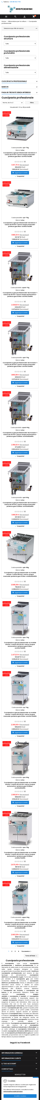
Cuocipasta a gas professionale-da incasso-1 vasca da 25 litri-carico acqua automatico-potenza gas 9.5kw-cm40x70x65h (20, 294)
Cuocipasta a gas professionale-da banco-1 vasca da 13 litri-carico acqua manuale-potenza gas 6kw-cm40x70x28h (20, 154)
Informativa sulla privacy (13, 1091)
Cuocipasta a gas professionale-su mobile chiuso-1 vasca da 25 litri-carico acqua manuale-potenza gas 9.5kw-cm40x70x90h (20, 714)
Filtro (32, 103)
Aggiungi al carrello (20, 173)
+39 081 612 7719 (14, 2)
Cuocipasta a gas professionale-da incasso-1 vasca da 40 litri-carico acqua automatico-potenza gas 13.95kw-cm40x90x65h (20, 434)
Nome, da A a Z (13, 102)
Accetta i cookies (20, 1096)
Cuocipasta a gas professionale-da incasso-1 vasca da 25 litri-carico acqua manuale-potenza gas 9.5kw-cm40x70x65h (20, 364)
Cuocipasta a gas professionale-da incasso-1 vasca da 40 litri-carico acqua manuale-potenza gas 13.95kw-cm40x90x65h (20, 504)
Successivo (27, 951)
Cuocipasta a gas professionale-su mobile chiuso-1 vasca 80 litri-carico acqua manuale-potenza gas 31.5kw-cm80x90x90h (20, 574)
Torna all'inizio (31, 956)
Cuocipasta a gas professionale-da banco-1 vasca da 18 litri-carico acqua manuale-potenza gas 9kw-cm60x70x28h (20, 224)
